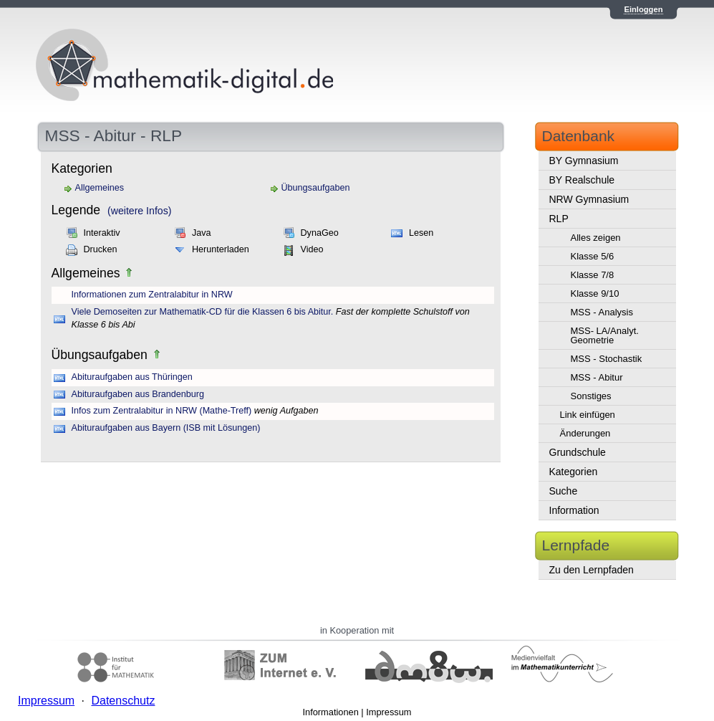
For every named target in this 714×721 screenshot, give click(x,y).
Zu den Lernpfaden (591, 570)
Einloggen (643, 9)
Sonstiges (591, 396)
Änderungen (585, 433)
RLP (559, 218)
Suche (563, 491)
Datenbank (578, 136)
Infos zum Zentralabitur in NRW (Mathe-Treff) (162, 411)
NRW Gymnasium (589, 199)
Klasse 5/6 (592, 256)
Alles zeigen (596, 237)
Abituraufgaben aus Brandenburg (138, 394)
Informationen (331, 712)
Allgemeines (100, 188)
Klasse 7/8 (592, 274)
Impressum (388, 712)
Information (574, 510)
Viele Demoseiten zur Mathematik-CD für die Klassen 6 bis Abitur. (203, 312)
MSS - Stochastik (606, 358)
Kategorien (573, 471)
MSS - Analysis (602, 312)
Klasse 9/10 (595, 293)
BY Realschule (582, 180)
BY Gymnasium (584, 160)
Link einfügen (587, 414)
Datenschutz (123, 700)
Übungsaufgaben (315, 188)
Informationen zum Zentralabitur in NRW (152, 295)
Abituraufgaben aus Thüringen (132, 377)
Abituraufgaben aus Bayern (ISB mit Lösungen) (166, 428)
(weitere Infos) (139, 210)
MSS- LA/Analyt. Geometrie (605, 335)
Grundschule (577, 452)
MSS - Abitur (597, 377)
